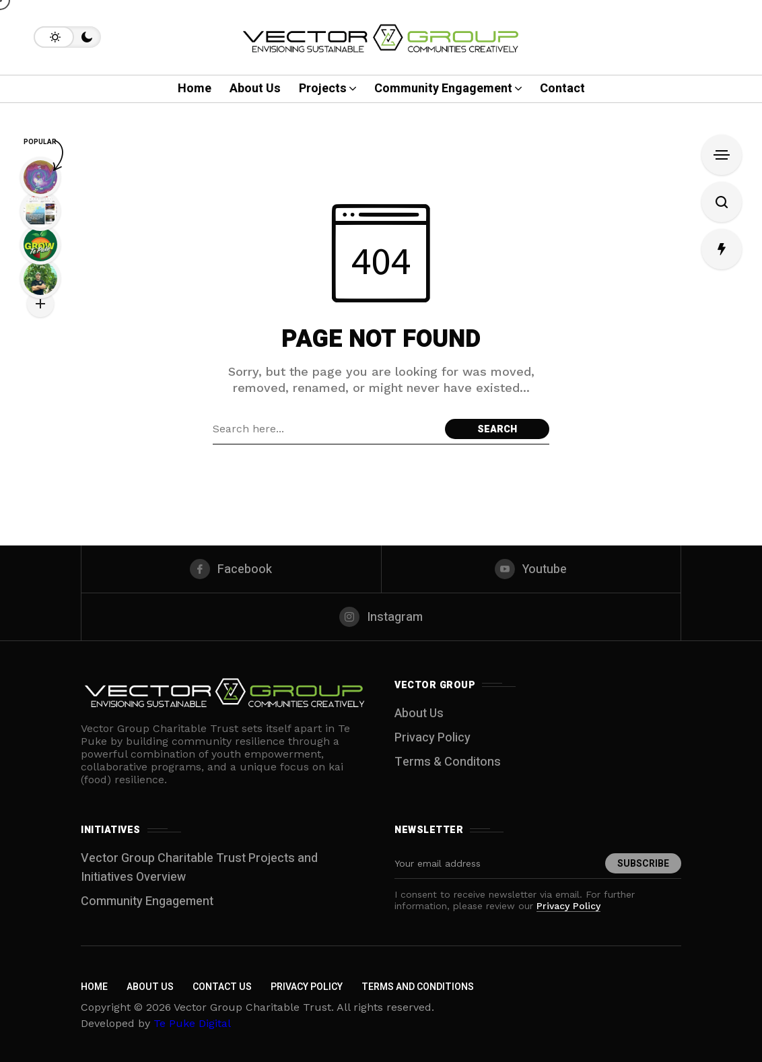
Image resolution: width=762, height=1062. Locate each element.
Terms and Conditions (417, 987)
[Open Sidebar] (721, 155)
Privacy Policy (432, 738)
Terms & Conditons (447, 762)
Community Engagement (147, 901)
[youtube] (531, 569)
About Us (419, 713)
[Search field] (325, 429)
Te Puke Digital (192, 1023)
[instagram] (381, 616)
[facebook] (231, 569)
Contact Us (222, 987)
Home (94, 987)
